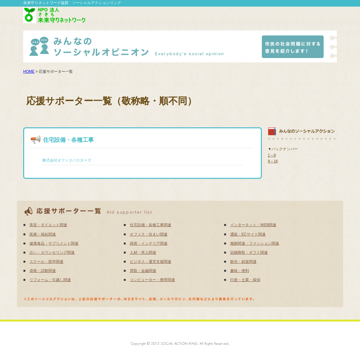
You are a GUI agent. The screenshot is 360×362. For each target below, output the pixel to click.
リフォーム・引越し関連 (50, 280)
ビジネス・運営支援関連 (150, 261)
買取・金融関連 (143, 271)
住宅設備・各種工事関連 (150, 225)
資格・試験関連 (42, 271)
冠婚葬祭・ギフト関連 (249, 252)
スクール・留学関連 (46, 261)
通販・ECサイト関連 (248, 234)
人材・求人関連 (143, 252)
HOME (28, 71)
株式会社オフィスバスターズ (66, 160)
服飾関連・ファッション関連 (254, 243)
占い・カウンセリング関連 (52, 252)
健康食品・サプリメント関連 (53, 243)
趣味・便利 (239, 271)
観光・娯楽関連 (243, 261)
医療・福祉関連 (42, 234)
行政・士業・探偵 (245, 280)
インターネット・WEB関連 (253, 225)
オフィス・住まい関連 (148, 234)
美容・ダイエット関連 (48, 225)
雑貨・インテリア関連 (148, 243)
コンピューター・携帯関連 (152, 280)
